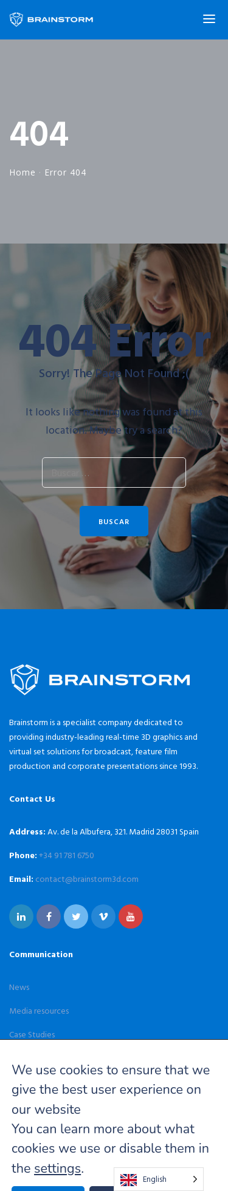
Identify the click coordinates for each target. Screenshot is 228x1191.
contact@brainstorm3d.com (87, 878)
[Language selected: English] (159, 1179)
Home (22, 172)
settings (57, 1168)
